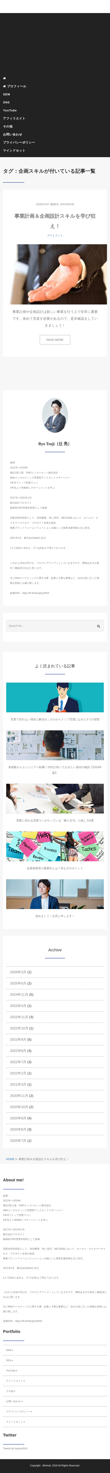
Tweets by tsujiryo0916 (15, 1448)
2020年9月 (18, 1118)
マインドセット (14, 150)
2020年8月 (18, 1129)
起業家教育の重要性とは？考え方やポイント (55, 868)
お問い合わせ (12, 134)
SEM (6, 94)
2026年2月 (18, 972)
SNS (6, 102)
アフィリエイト (14, 118)
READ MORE (55, 339)
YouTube (10, 110)
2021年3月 (18, 1084)
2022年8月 (18, 1051)
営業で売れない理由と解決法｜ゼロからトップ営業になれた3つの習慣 (55, 719)
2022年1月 (18, 1073)
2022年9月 (18, 1039)
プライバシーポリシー (19, 142)
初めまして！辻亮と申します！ (55, 916)
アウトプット (55, 235)
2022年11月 (19, 1017)
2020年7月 (18, 1141)
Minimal (47, 1465)
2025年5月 (18, 983)
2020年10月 (19, 1107)
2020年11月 (19, 1096)
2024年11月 (19, 995)
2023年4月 (18, 1006)
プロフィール (14, 86)
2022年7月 (18, 1062)
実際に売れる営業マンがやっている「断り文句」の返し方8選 (55, 820)
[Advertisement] (55, 44)
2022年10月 (19, 1028)
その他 (8, 126)
